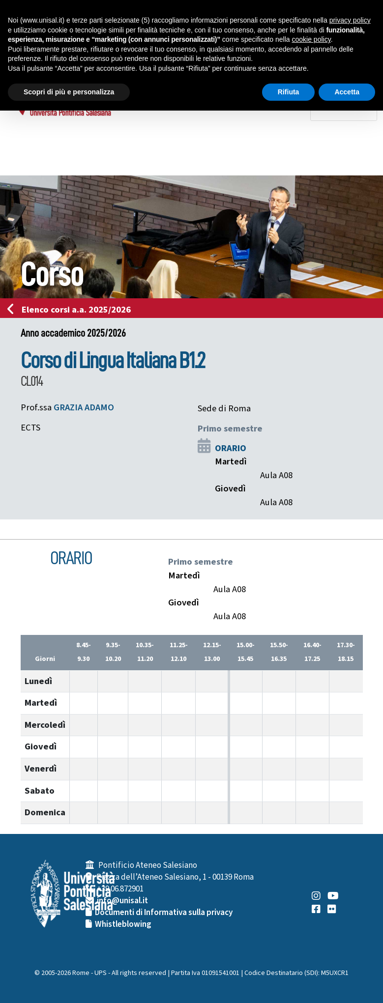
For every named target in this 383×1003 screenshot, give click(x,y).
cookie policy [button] (311, 39)
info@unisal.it (122, 901)
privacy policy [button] (350, 20)
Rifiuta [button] (288, 92)
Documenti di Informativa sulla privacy (164, 912)
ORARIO (230, 448)
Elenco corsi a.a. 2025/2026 (72, 309)
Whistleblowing (123, 924)
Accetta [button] (346, 92)
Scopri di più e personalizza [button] (69, 92)
